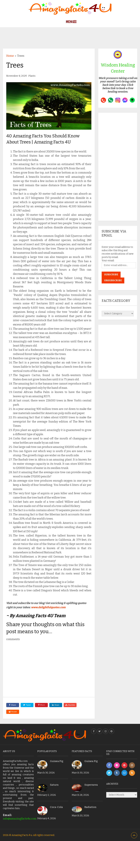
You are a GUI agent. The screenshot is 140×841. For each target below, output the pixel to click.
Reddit (13, 712)
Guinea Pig (56, 761)
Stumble (70, 705)
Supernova (91, 784)
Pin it (41, 705)
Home (10, 55)
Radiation (90, 807)
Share (12, 705)
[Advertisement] (70, 34)
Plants (31, 75)
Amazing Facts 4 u (22, 835)
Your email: (108, 260)
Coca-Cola (56, 807)
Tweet (27, 705)
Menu (70, 22)
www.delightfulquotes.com (48, 607)
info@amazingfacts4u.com (19, 818)
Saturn (54, 784)
